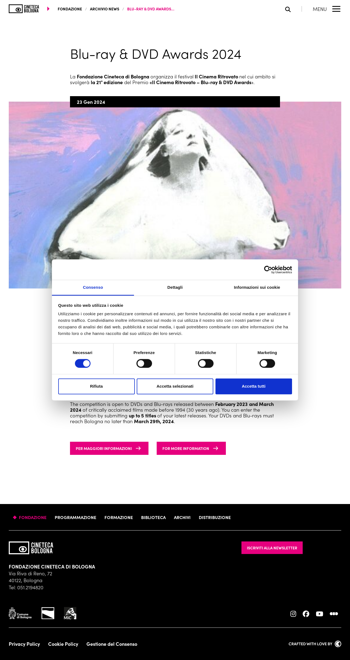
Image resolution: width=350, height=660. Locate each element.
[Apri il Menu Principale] (327, 9)
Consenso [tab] (93, 287)
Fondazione (32, 517)
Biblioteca (153, 517)
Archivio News (104, 8)
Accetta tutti (254, 386)
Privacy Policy (24, 643)
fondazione (70, 8)
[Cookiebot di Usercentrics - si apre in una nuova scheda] (268, 270)
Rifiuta (96, 386)
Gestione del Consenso (111, 643)
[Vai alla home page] (24, 8)
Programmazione (75, 517)
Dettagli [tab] (175, 287)
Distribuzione (215, 517)
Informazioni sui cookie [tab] (257, 287)
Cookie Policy (63, 643)
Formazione (118, 517)
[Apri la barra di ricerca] (293, 9)
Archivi (182, 517)
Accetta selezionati (174, 386)
